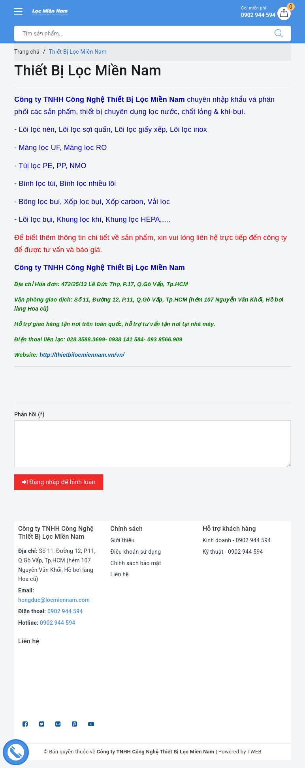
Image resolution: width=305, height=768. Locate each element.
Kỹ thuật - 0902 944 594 (233, 552)
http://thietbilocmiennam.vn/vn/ (82, 355)
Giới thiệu (122, 540)
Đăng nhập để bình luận (58, 482)
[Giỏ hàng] (284, 13)
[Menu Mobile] (18, 10)
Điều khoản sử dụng (135, 552)
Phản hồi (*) (29, 414)
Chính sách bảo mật (135, 563)
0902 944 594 (65, 611)
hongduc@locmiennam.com (54, 600)
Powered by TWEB (240, 752)
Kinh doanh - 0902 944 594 (237, 540)
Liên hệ (119, 574)
